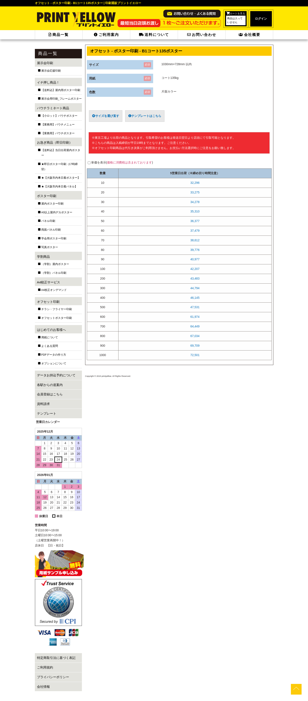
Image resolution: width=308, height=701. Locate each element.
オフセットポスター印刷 (56, 318)
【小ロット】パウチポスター (59, 115)
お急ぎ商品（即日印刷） (54, 142)
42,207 (195, 269)
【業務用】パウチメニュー (58, 124)
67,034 (195, 336)
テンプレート (46, 413)
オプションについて (53, 363)
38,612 (195, 240)
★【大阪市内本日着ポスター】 (60, 177)
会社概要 (249, 35)
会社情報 (43, 686)
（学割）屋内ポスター (55, 264)
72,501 (195, 355)
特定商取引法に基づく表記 (56, 658)
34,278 (195, 202)
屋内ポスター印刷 (52, 203)
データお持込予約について (56, 375)
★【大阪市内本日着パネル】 (59, 186)
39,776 (195, 250)
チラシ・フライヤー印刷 (56, 309)
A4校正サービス (48, 282)
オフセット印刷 (48, 301)
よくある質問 (49, 346)
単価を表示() (122, 162)
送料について (154, 35)
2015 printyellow (103, 376)
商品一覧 (59, 35)
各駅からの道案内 (50, 385)
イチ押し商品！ (48, 82)
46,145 (195, 297)
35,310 (195, 211)
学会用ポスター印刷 (53, 238)
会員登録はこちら (50, 394)
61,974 (195, 316)
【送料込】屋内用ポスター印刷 (60, 90)
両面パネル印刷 (51, 229)
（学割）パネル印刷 (53, 272)
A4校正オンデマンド (54, 290)
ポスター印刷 (46, 196)
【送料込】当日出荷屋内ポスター (60, 153)
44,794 (195, 288)
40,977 (195, 259)
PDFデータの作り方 (53, 354)
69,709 (195, 345)
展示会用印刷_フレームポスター (61, 98)
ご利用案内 (106, 35)
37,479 (195, 230)
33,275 (195, 192)
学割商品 (43, 256)
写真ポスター (49, 247)
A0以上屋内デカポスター (56, 212)
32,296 (195, 182)
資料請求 (43, 404)
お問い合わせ (201, 35)
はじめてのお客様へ (51, 329)
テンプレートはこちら (144, 116)
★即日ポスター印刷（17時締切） (59, 167)
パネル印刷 (48, 220)
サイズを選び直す (105, 116)
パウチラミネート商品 (53, 108)
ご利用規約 (45, 667)
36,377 (195, 221)
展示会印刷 (45, 63)
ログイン (261, 18)
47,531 (195, 307)
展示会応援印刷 (51, 70)
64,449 (195, 326)
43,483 (195, 278)
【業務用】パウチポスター (58, 133)
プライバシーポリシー (53, 677)
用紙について (49, 337)
